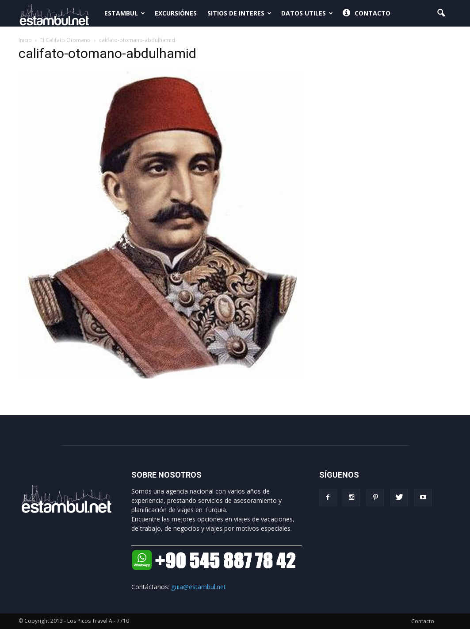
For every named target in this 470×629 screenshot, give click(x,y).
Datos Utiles (307, 13)
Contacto (366, 13)
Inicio (25, 40)
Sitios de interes (239, 13)
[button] (441, 13)
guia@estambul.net (198, 587)
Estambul (124, 13)
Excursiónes (176, 13)
